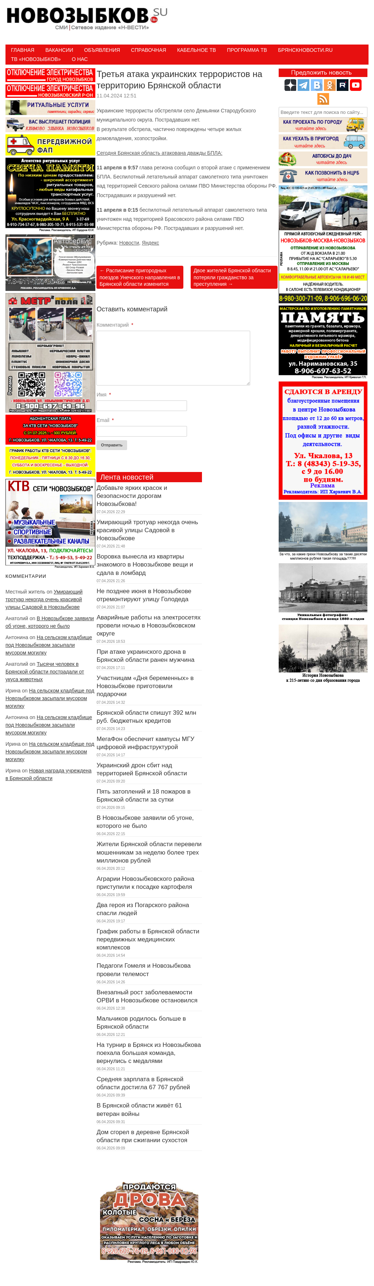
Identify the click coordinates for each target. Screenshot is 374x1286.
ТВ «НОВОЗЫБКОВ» (36, 59)
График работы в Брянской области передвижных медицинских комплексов (147, 939)
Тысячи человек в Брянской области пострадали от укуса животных (44, 671)
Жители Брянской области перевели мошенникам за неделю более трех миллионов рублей (149, 852)
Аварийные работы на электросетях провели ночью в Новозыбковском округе (148, 625)
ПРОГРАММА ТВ (247, 50)
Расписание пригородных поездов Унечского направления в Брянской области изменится (139, 277)
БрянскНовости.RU (305, 50)
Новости (129, 243)
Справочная (148, 50)
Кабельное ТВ (196, 50)
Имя (103, 395)
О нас (80, 59)
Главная (22, 50)
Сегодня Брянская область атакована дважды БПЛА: (159, 153)
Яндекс (150, 243)
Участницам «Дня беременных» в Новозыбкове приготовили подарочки (145, 686)
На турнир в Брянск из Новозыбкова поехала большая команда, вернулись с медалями (148, 1052)
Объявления (102, 50)
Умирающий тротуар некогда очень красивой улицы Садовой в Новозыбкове (44, 599)
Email (105, 420)
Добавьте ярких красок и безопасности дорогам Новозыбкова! (131, 495)
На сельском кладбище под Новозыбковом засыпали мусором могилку (48, 645)
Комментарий (114, 325)
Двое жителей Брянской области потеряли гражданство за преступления (232, 277)
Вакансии (59, 50)
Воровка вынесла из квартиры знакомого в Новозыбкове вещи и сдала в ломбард (144, 564)
